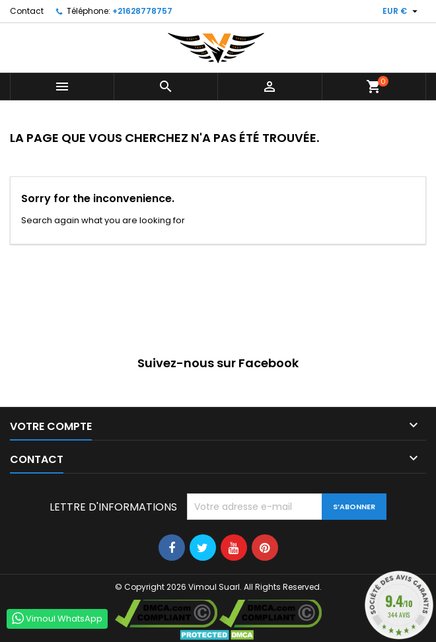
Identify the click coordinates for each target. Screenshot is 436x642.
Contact (27, 11)
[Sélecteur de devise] (401, 11)
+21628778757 (142, 11)
